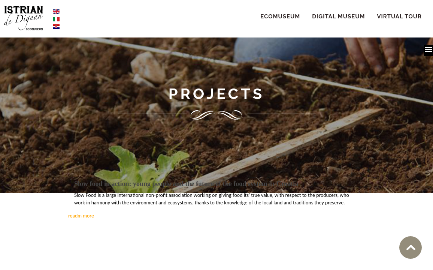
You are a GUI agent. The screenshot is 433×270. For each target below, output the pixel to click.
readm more (81, 216)
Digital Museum (338, 16)
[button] (428, 50)
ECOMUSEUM (280, 16)
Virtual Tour (399, 16)
